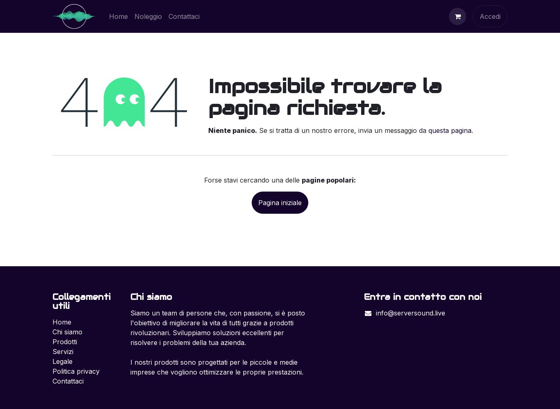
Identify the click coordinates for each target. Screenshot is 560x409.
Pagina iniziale (280, 203)
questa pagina (449, 130)
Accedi (490, 16)
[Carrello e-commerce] (457, 16)
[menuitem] (118, 16)
